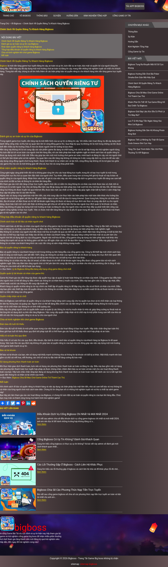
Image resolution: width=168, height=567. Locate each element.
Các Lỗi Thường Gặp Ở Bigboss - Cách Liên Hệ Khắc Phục (70, 464)
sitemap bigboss (88, 564)
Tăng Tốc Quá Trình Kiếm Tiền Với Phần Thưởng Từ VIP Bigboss (145, 151)
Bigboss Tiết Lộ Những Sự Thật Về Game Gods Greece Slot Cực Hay (146, 141)
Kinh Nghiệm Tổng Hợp (95, 16)
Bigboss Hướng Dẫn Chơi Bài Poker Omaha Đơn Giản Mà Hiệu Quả (143, 76)
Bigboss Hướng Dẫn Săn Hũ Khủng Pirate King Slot (146, 132)
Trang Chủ (4, 23)
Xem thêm (41, 424)
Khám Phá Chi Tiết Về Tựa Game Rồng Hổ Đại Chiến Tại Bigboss (146, 104)
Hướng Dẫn (72, 16)
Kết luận (5, 55)
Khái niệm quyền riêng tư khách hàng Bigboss (21, 47)
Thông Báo (42, 16)
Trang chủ (8, 16)
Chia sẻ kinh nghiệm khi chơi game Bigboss (20, 52)
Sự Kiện (57, 16)
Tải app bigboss (135, 6)
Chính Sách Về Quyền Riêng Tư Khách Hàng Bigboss (46, 23)
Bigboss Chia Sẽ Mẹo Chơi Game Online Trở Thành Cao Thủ (38, 377)
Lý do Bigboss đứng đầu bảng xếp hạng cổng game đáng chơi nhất (41, 269)
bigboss (23, 527)
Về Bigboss (25, 16)
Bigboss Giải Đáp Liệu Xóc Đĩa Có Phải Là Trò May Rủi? (146, 113)
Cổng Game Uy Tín (122, 16)
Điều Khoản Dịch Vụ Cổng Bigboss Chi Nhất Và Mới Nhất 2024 (72, 414)
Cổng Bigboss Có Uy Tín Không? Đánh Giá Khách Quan (68, 439)
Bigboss (3, 66)
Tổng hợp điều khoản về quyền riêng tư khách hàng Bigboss (27, 49)
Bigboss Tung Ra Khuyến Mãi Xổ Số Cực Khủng (146, 66)
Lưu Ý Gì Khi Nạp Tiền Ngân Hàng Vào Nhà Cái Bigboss (145, 123)
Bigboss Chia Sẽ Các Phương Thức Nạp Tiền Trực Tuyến (69, 489)
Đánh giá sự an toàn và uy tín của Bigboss (19, 44)
